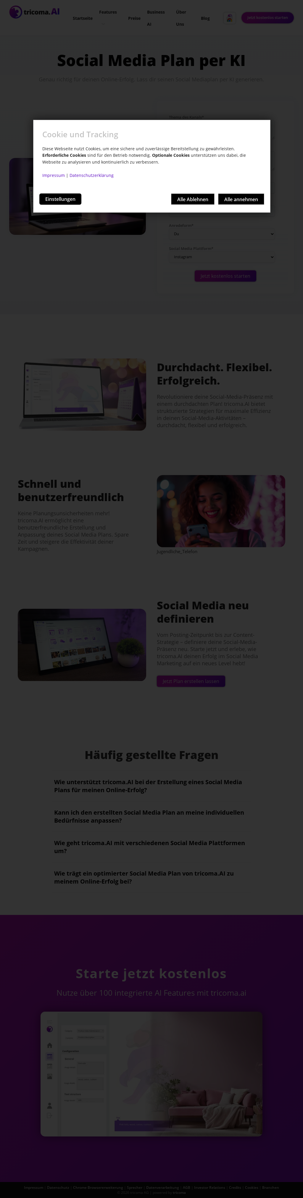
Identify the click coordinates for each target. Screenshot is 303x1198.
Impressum (53, 175)
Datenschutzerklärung (92, 175)
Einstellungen (60, 199)
